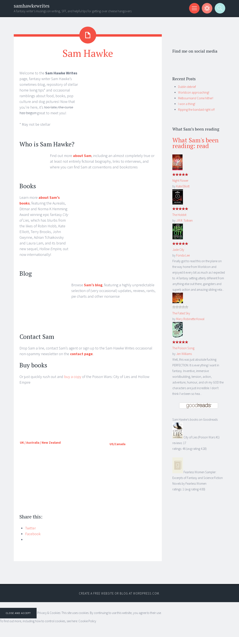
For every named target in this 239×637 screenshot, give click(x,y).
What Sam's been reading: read (195, 143)
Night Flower (180, 181)
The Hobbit (179, 215)
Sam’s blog (93, 284)
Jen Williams (184, 354)
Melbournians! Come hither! (195, 98)
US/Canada (117, 444)
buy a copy (72, 376)
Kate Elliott (183, 186)
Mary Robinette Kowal (190, 319)
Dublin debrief (187, 87)
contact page (81, 353)
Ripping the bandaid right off (196, 110)
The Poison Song (183, 348)
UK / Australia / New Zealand (40, 443)
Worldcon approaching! (193, 92)
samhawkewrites (31, 6)
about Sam (82, 155)
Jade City (178, 250)
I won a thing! (186, 104)
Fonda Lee (183, 255)
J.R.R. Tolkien (184, 220)
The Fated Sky (181, 313)
